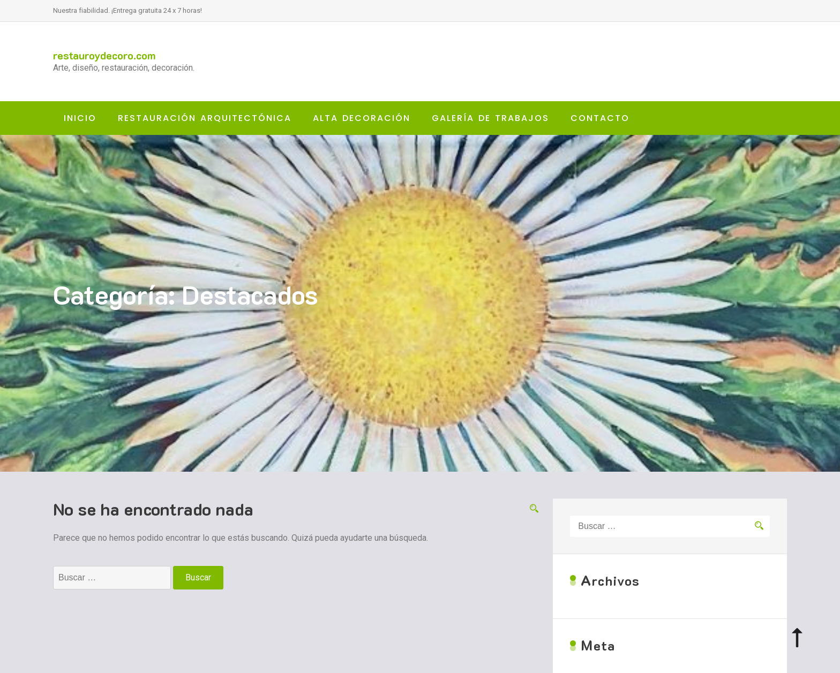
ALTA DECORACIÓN (361, 118)
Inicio (80, 118)
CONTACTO (600, 118)
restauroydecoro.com (104, 55)
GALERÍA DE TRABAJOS (490, 118)
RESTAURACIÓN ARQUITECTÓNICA (204, 118)
